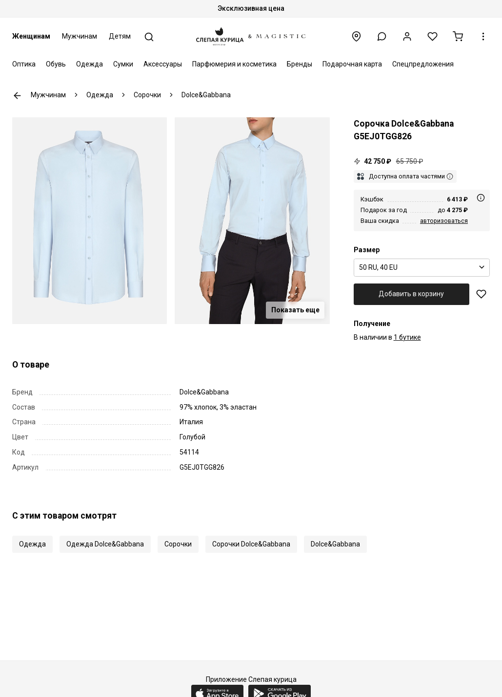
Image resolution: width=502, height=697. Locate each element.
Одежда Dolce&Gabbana (105, 544)
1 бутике (407, 337)
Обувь (56, 64)
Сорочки (178, 544)
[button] (382, 36)
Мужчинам (79, 36)
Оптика (24, 64)
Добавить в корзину (411, 294)
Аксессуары (162, 64)
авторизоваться (444, 220)
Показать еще (295, 310)
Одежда (89, 64)
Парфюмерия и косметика (234, 64)
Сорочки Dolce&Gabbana (251, 544)
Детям (120, 36)
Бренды (299, 64)
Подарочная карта (352, 64)
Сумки (123, 64)
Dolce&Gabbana (335, 544)
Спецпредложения (423, 64)
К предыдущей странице (17, 95)
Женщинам (31, 36)
